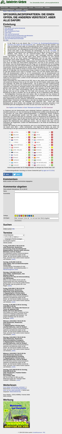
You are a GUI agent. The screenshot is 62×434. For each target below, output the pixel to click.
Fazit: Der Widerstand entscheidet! (14, 38)
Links (6, 40)
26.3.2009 (53, 50)
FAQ (44, 432)
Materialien (19, 9)
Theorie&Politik (39, 7)
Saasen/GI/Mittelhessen (7, 9)
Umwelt (31, 7)
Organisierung (23, 7)
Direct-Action (4, 7)
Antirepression (14, 7)
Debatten (47, 7)
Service (26, 9)
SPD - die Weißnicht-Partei (12, 31)
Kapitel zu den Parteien (15, 107)
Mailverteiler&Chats (15, 391)
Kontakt (34, 432)
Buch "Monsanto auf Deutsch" (32, 107)
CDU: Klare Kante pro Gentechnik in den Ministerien (19, 35)
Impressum (39, 432)
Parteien (23, 11)
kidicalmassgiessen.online (10, 269)
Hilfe (13, 229)
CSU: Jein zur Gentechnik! (12, 34)
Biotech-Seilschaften (14, 11)
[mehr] (13, 259)
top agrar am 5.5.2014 (47, 170)
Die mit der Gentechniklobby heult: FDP (15, 37)
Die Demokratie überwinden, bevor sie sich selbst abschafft (15, 389)
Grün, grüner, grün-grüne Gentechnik (15, 28)
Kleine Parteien (9, 29)
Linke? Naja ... (8, 32)
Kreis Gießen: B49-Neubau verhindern (14, 387)
